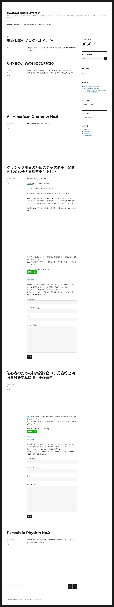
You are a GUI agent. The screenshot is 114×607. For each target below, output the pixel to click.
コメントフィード (88, 133)
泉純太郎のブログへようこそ (30, 41)
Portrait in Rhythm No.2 (28, 533)
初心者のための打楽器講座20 (30, 63)
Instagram (30, 280)
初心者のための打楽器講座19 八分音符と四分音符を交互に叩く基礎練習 (41, 375)
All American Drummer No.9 (32, 116)
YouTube (30, 257)
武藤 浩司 (30, 183)
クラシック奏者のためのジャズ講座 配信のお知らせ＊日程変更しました (40, 169)
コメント (9, 50)
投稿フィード (87, 131)
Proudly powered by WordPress (32, 599)
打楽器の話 (50, 24)
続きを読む (30, 50)
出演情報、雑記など (13, 24)
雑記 (8, 47)
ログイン (86, 129)
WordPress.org (88, 135)
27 (19, 586)
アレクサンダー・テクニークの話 (34, 24)
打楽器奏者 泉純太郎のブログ (23, 13)
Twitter (29, 277)
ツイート (84, 74)
